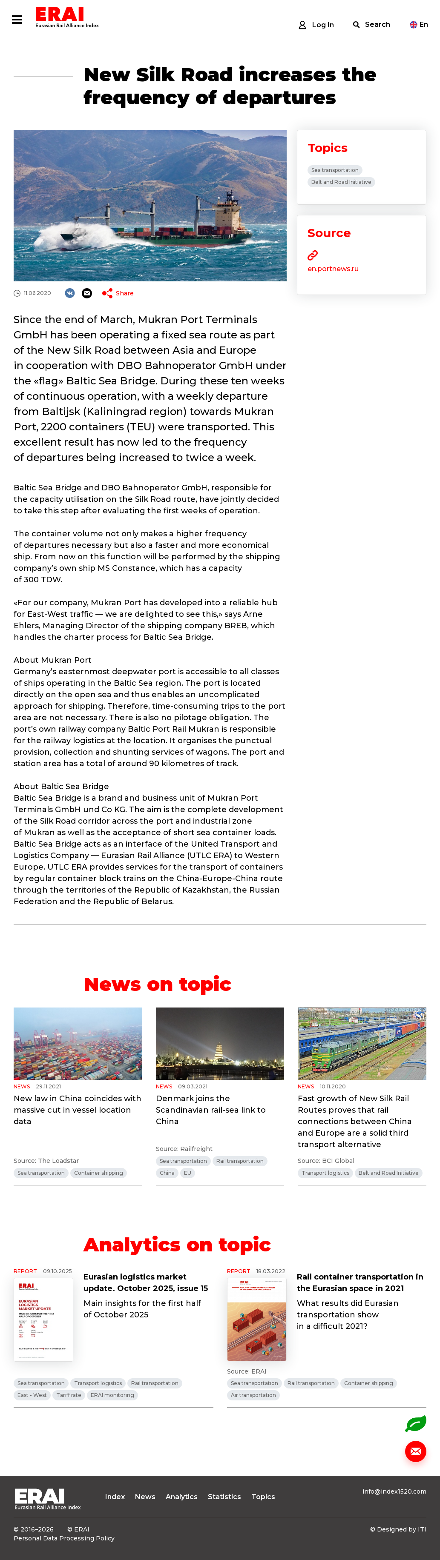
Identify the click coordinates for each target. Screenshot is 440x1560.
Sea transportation (335, 170)
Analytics (182, 1497)
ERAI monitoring (112, 1395)
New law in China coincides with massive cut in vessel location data (77, 1110)
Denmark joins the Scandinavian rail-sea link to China (211, 1110)
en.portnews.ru (333, 269)
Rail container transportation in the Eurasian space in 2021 (360, 1282)
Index (115, 1497)
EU (187, 1173)
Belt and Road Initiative (341, 182)
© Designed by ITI (398, 1529)
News (145, 1497)
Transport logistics (325, 1173)
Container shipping (98, 1173)
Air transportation (253, 1395)
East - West (32, 1395)
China (167, 1173)
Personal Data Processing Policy (64, 1538)
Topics (263, 1497)
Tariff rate (68, 1395)
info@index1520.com (394, 1491)
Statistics (224, 1497)
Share (125, 293)
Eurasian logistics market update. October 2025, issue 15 (145, 1282)
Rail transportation (240, 1161)
